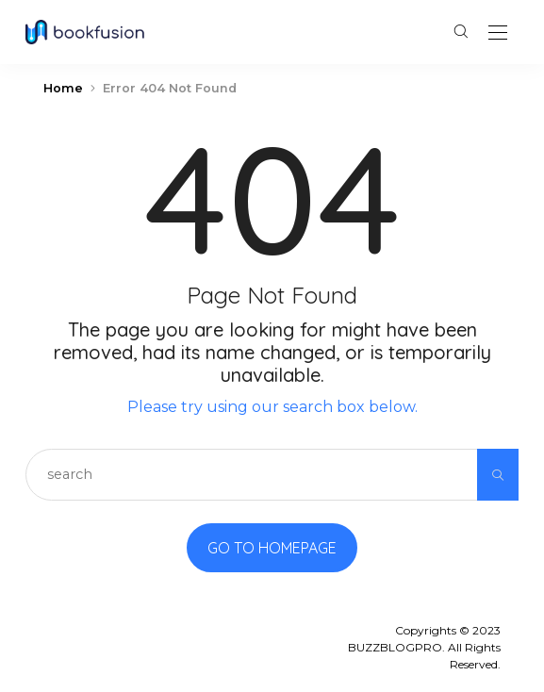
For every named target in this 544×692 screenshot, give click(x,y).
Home (63, 88)
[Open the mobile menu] (498, 33)
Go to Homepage (272, 547)
